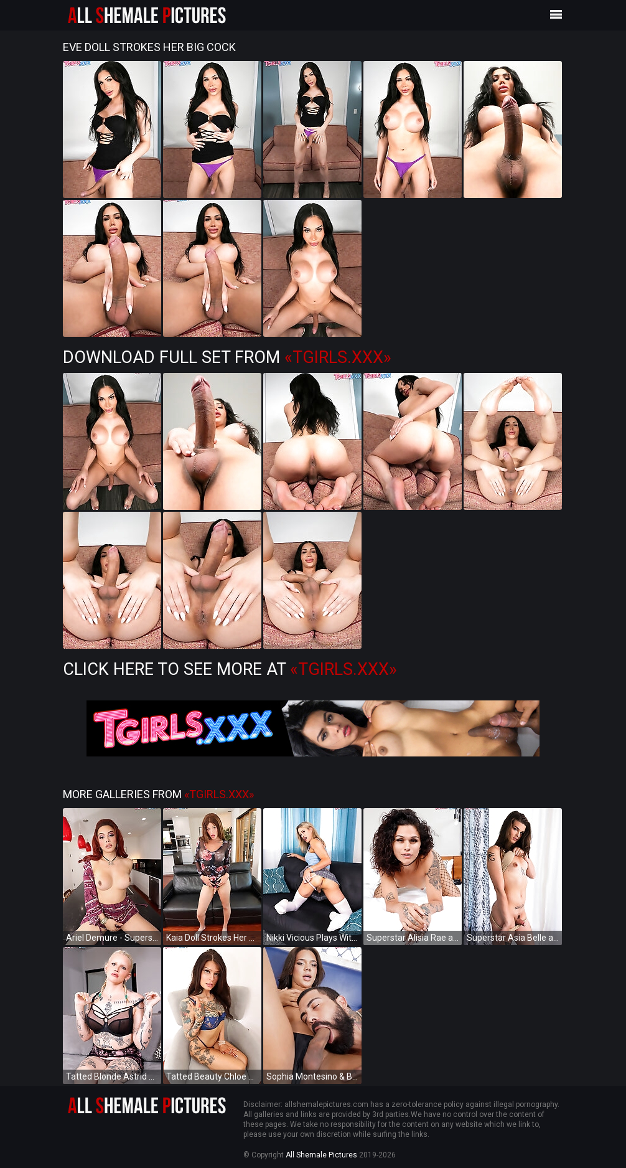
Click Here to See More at (230, 669)
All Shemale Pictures (321, 1155)
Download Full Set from (227, 357)
